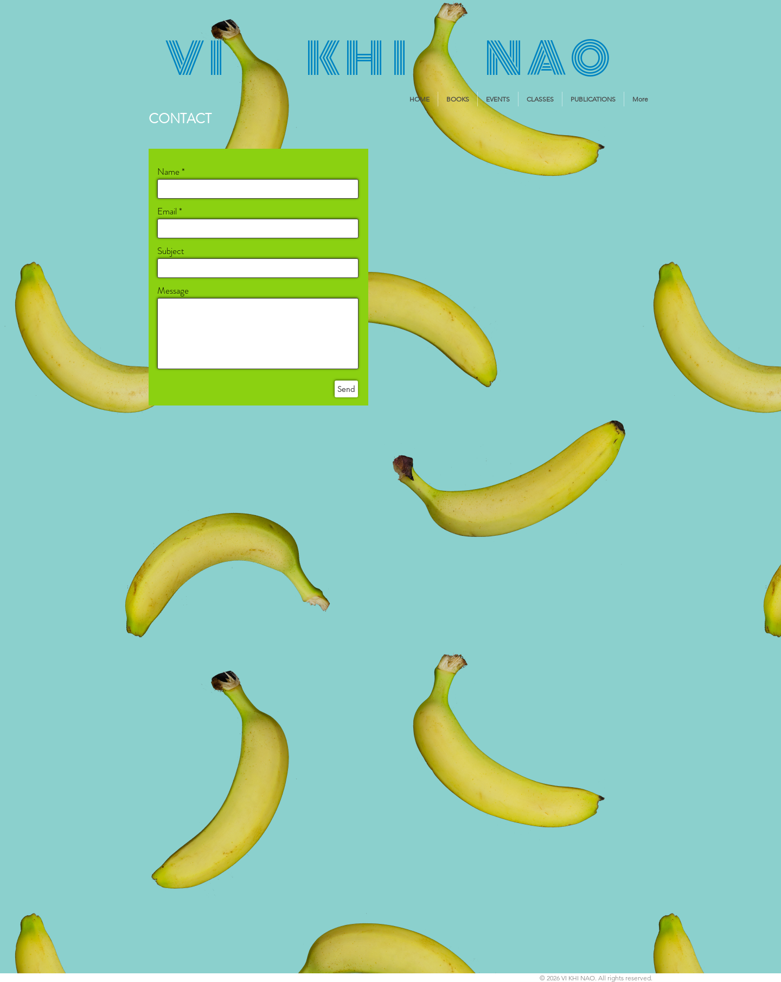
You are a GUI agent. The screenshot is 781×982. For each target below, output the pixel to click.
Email (167, 211)
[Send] (346, 389)
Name (168, 171)
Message (173, 290)
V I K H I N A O (387, 59)
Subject (170, 251)
